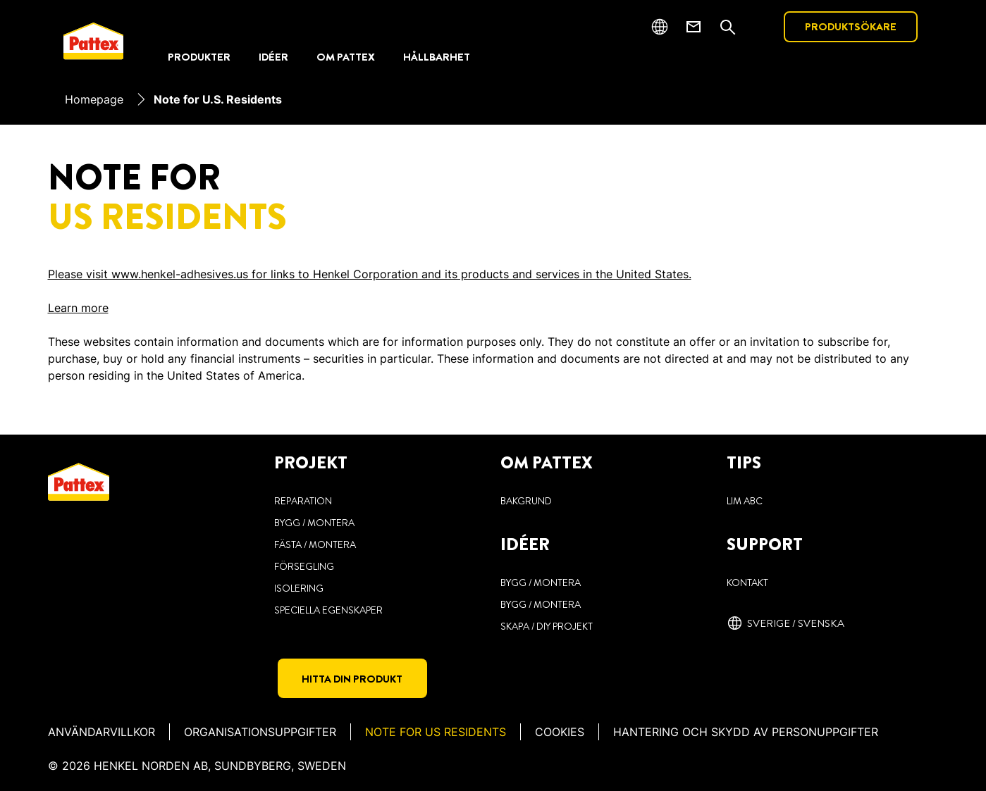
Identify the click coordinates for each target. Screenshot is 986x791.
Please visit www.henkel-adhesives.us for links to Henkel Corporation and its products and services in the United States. (369, 274)
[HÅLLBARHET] (436, 57)
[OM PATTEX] (345, 57)
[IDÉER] (273, 57)
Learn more (78, 308)
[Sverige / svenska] (785, 623)
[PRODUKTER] (199, 57)
